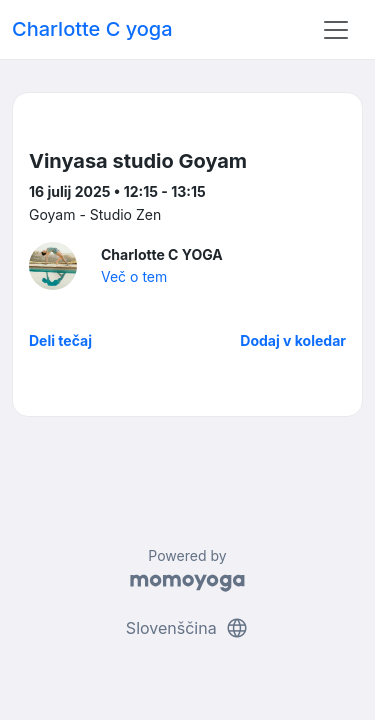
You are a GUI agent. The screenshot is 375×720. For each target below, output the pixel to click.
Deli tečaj (60, 340)
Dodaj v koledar (293, 340)
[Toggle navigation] (336, 30)
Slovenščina (187, 628)
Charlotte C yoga (92, 29)
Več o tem (134, 276)
